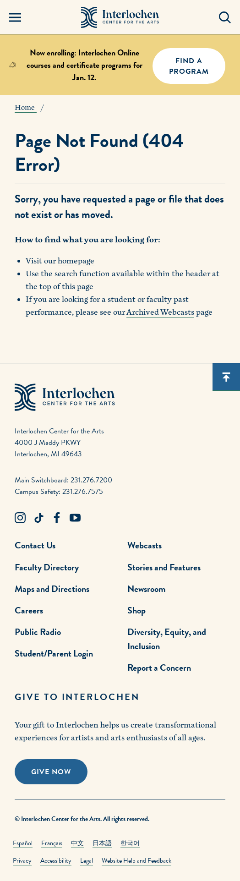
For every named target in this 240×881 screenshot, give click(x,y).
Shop (136, 610)
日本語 (102, 843)
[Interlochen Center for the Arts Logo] (120, 17)
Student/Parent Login (54, 653)
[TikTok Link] (38, 518)
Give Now (51, 771)
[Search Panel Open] (225, 17)
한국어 (130, 843)
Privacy (22, 860)
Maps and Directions (52, 589)
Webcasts (144, 545)
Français (51, 843)
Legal (86, 860)
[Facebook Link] (56, 518)
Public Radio (38, 632)
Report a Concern (159, 667)
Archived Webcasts (160, 312)
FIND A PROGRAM (189, 66)
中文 (77, 843)
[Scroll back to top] (226, 377)
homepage (76, 261)
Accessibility (55, 860)
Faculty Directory (47, 567)
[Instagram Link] (20, 518)
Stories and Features (164, 567)
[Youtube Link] (75, 518)
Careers (29, 610)
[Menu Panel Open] (15, 17)
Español (23, 843)
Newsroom (146, 589)
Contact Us (35, 545)
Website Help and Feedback (136, 860)
